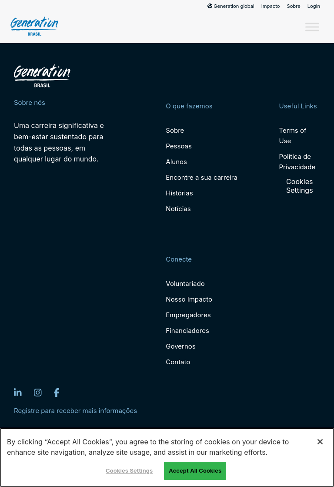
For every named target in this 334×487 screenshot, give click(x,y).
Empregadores (188, 315)
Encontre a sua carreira (201, 177)
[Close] (320, 441)
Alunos (176, 162)
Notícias (178, 209)
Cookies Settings (299, 186)
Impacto (270, 6)
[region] (167, 457)
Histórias (179, 193)
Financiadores (187, 330)
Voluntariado (185, 283)
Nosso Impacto (189, 299)
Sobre (293, 6)
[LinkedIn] (18, 392)
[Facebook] (57, 392)
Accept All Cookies (195, 470)
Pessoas (179, 146)
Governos (180, 346)
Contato (178, 362)
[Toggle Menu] (312, 27)
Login (313, 6)
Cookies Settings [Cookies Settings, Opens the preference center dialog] (129, 470)
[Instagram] (38, 392)
